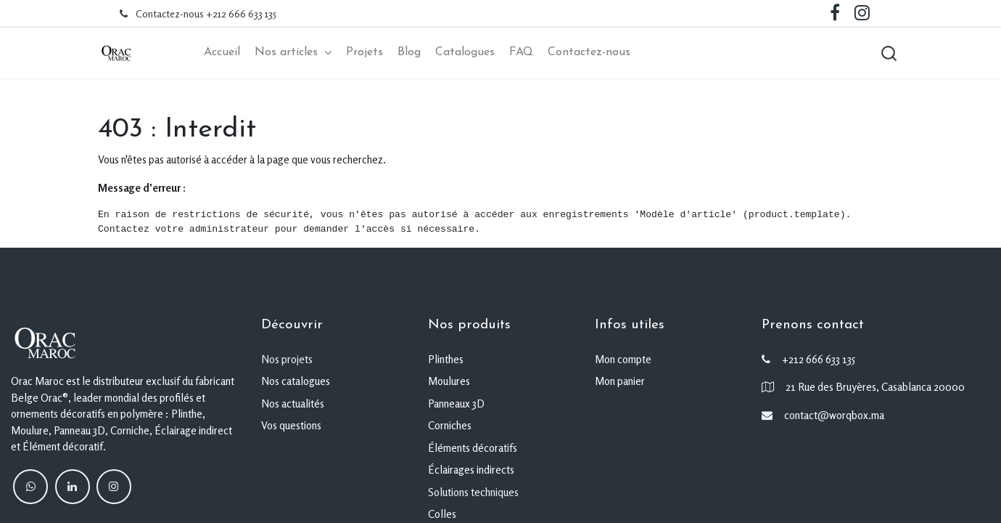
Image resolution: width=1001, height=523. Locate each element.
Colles (442, 514)
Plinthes (446, 359)
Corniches (449, 425)
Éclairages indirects (471, 470)
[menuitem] (222, 53)
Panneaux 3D (456, 403)
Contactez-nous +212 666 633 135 (206, 13)
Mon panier (620, 381)
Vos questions (291, 425)
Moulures (449, 381)
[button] (888, 53)
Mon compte (623, 359)
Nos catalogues (295, 381)
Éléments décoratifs (472, 448)
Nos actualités (292, 403)
